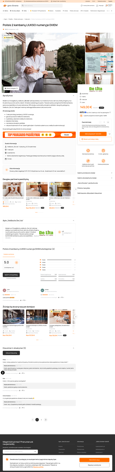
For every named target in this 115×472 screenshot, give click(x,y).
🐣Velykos (50, 11)
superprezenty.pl (100, 446)
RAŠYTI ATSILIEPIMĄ (11, 275)
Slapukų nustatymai (94, 465)
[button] (76, 189)
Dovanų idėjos (15, 11)
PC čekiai (65, 11)
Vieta (24, 11)
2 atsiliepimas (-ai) (13, 29)
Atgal (5, 19)
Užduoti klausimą (11, 353)
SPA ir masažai (84, 11)
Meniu (5, 11)
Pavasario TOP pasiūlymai (38, 11)
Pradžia (11, 19)
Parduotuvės (80, 449)
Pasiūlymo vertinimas (9, 254)
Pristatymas (80, 446)
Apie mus (61, 452)
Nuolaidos (58, 11)
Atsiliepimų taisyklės (11, 278)
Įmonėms (88, 1)
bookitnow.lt (99, 452)
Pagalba (110, 1)
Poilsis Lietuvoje (74, 11)
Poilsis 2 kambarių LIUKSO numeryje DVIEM (42, 19)
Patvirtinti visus (94, 460)
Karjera (60, 446)
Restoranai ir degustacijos (97, 11)
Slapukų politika (38, 467)
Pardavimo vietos (102, 1)
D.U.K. (93, 1)
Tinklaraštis (62, 449)
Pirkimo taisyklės (81, 452)
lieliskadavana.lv (100, 449)
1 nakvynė (27, 19)
